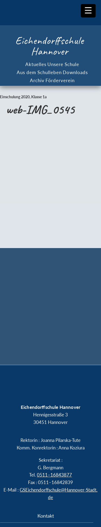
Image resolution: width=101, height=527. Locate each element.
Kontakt (45, 516)
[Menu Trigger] (88, 10)
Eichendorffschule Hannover (49, 46)
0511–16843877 (54, 475)
